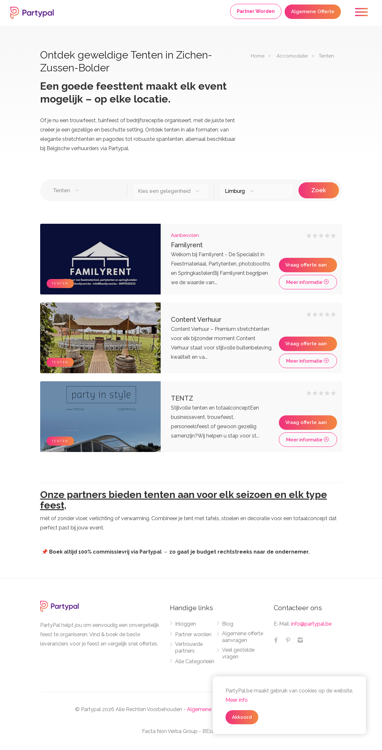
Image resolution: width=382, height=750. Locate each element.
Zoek (318, 190)
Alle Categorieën (194, 661)
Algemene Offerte (312, 11)
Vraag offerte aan (306, 265)
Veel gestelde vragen (238, 653)
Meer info (237, 700)
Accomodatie (292, 56)
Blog (227, 624)
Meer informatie (308, 282)
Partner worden (193, 634)
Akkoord (242, 717)
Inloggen (185, 624)
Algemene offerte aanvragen (242, 636)
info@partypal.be (311, 624)
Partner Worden (256, 11)
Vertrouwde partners (189, 647)
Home (257, 56)
